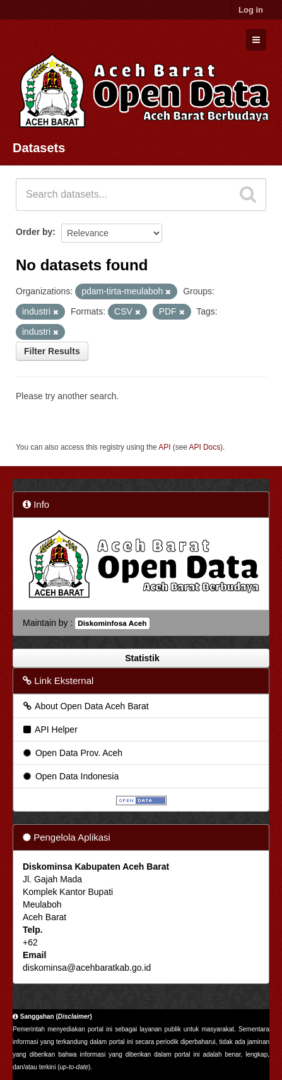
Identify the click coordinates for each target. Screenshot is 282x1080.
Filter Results (52, 351)
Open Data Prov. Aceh (71, 753)
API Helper (49, 729)
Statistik (140, 658)
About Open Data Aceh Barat (85, 706)
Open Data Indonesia (70, 776)
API (164, 447)
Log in (250, 10)
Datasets (39, 148)
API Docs (205, 447)
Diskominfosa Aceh (112, 623)
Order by (34, 232)
